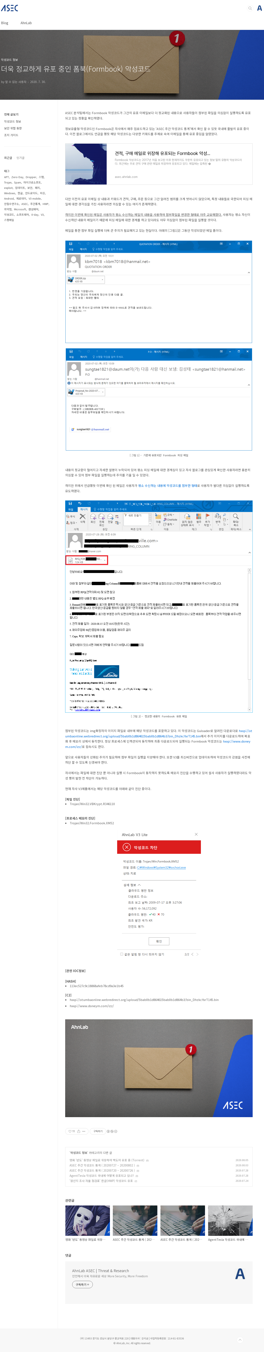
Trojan (8, 182)
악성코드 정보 (78, 1153)
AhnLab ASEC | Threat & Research (100, 1270)
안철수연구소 (11, 204)
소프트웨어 (22, 214)
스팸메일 (9, 220)
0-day (34, 214)
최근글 (8, 158)
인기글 (20, 158)
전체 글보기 (11, 114)
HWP (45, 204)
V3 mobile (35, 198)
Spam (17, 182)
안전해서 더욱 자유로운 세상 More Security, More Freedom (110, 1276)
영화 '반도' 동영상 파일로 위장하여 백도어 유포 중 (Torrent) (107, 1160)
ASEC (24, 204)
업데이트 (20, 188)
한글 (20, 193)
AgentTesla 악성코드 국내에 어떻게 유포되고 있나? (102, 1175)
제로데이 (21, 198)
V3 (42, 214)
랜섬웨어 (33, 209)
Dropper (31, 177)
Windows (9, 193)
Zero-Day (17, 177)
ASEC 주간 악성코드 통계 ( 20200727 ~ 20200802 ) (102, 1165)
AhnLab (26, 22)
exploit (8, 188)
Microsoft (20, 209)
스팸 (41, 177)
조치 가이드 (11, 135)
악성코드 (9, 214)
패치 (37, 188)
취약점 (8, 209)
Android (9, 198)
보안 (29, 188)
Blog (4, 22)
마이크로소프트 (32, 182)
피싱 (42, 193)
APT (6, 177)
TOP (240, 1340)
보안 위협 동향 (13, 128)
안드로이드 (31, 193)
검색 (250, 8)
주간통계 (35, 204)
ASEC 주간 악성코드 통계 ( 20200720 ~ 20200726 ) (102, 1170)
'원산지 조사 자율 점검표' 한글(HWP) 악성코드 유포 (101, 1181)
